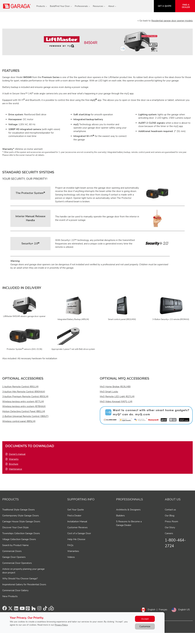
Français (163, 609)
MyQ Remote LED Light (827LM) (117, 396)
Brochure (13, 464)
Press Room (171, 521)
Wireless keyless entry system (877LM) (23, 401)
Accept (145, 618)
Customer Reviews (77, 527)
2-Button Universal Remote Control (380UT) (25, 416)
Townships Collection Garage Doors (21, 533)
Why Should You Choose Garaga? (20, 578)
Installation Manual (77, 521)
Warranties (73, 551)
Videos (71, 557)
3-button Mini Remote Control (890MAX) (23, 391)
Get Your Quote (75, 509)
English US (184, 609)
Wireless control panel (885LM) (18, 421)
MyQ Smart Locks (109, 391)
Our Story (170, 527)
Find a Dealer (74, 515)
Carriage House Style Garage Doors (21, 521)
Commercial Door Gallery (15, 590)
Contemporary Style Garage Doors (20, 515)
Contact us (170, 509)
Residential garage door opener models (172, 20)
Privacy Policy (61, 624)
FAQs (70, 545)
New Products (10, 596)
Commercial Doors (12, 551)
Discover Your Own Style (15, 527)
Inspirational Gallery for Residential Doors (24, 584)
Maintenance (15, 469)
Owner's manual (17, 454)
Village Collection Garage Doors (19, 539)
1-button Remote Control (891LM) (20, 386)
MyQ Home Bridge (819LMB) (115, 386)
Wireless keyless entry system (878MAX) (24, 406)
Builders (120, 515)
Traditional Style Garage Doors (18, 509)
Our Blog (169, 515)
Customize (144, 626)
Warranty (14, 459)
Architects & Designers (128, 509)
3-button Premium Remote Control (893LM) (25, 396)
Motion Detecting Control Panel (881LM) (23, 411)
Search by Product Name (15, 545)
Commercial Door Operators (17, 563)
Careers (169, 533)
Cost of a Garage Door (79, 533)
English (151, 609)
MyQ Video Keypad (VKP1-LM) (116, 401)
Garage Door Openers (14, 557)
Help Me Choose (76, 539)
